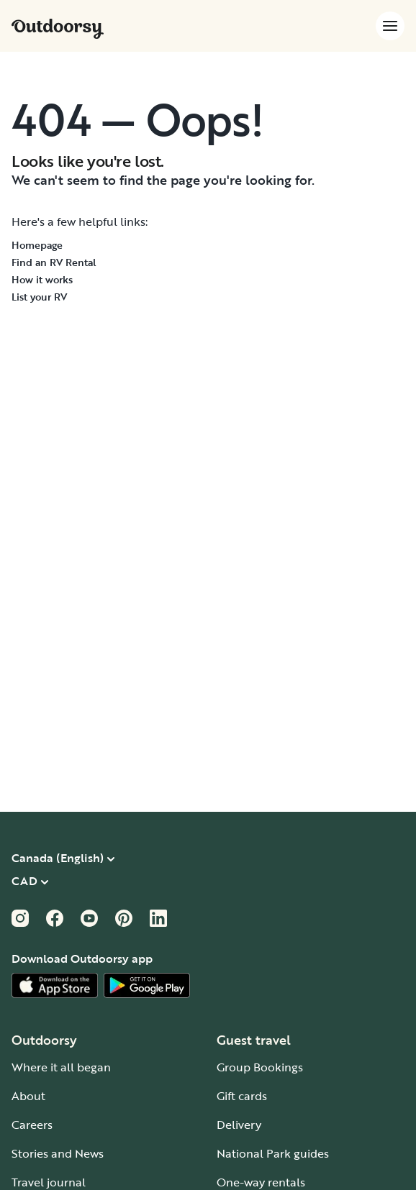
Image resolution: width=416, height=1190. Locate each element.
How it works (42, 279)
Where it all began (61, 1067)
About (28, 1095)
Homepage (37, 244)
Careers (32, 1124)
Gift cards (242, 1095)
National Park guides (273, 1153)
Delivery (239, 1124)
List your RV (39, 296)
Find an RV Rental (54, 262)
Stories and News (58, 1153)
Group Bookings (260, 1067)
